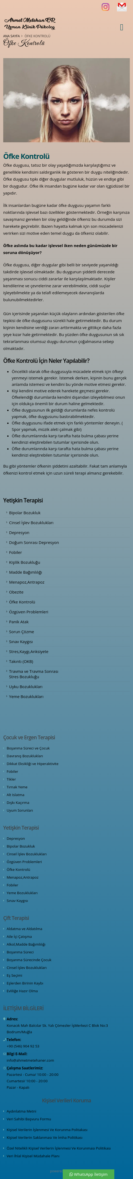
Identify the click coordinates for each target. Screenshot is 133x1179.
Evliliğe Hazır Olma (22, 990)
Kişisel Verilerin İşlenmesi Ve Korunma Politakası (47, 1129)
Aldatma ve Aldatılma (24, 928)
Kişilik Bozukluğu (24, 562)
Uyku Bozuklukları (25, 686)
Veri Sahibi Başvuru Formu (29, 1119)
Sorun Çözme (21, 631)
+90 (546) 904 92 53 (23, 1046)
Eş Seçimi (14, 975)
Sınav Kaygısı (21, 641)
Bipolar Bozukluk (25, 512)
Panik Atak (19, 621)
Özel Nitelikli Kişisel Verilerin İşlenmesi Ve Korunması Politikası (59, 1148)
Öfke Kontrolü (22, 602)
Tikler (11, 779)
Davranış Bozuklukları (25, 755)
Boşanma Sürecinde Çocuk (29, 959)
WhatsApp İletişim (88, 1174)
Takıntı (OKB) (21, 661)
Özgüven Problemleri (28, 611)
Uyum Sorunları (20, 810)
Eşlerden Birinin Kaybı (25, 983)
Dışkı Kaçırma (18, 802)
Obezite (16, 592)
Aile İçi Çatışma (19, 936)
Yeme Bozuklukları (26, 696)
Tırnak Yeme (17, 787)
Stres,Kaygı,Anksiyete (28, 651)
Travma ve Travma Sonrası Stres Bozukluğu (33, 674)
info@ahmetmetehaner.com (30, 1060)
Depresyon (19, 532)
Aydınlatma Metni (21, 1111)
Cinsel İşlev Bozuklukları (31, 522)
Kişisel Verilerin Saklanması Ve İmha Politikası (45, 1137)
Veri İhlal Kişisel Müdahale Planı (33, 1156)
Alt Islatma (15, 794)
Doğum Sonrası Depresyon (34, 542)
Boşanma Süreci (20, 952)
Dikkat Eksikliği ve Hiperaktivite (32, 763)
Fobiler (15, 552)
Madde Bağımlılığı (25, 572)
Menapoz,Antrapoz (26, 582)
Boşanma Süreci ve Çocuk (28, 748)
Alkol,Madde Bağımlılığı (26, 944)
